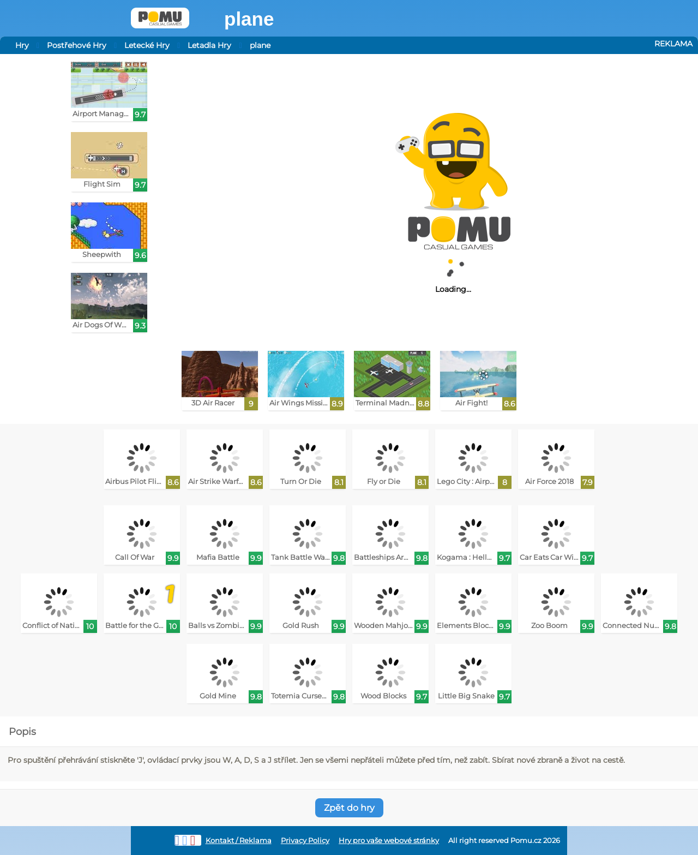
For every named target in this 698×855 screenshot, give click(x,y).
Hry (22, 45)
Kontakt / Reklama (239, 840)
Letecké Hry (147, 45)
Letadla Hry (209, 45)
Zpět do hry (349, 808)
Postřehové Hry (76, 45)
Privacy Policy (305, 840)
